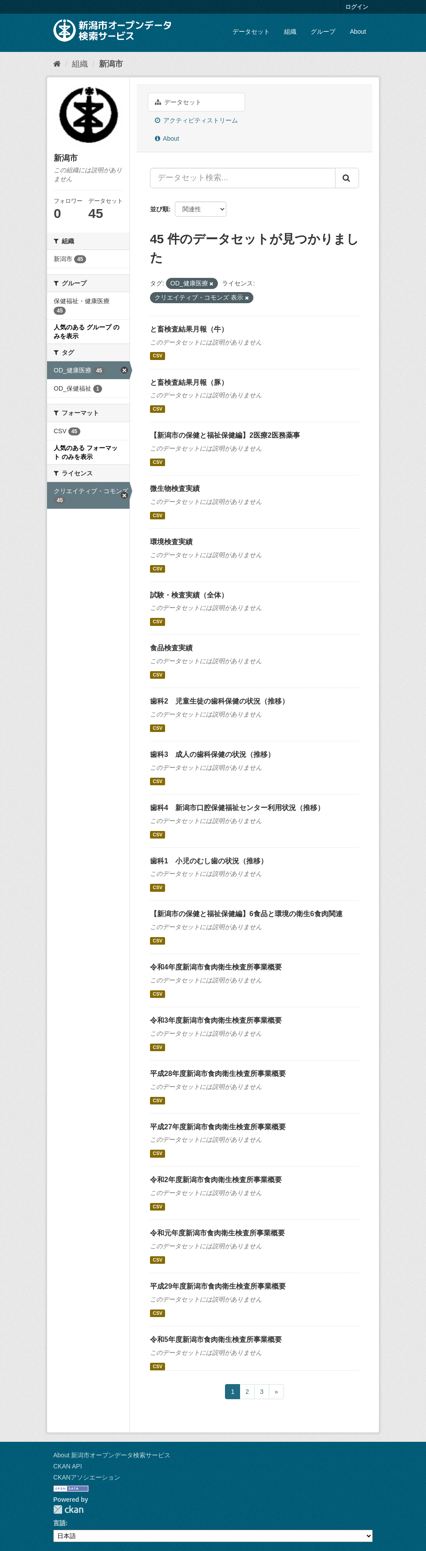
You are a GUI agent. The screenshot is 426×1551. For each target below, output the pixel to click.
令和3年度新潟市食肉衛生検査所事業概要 (216, 1020)
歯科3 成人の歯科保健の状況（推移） (212, 754)
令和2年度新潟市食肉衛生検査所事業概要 (216, 1179)
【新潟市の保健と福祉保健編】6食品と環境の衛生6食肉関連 (246, 914)
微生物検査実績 (175, 488)
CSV (157, 356)
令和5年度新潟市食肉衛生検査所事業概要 (216, 1339)
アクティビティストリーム (196, 120)
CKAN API (67, 1466)
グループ (323, 31)
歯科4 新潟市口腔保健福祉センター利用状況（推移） (237, 807)
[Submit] (347, 178)
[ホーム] (57, 63)
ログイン (356, 7)
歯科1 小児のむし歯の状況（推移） (209, 861)
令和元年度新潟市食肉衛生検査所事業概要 (217, 1233)
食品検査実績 (171, 648)
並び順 (159, 209)
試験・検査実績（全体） (189, 595)
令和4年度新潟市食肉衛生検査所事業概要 (216, 967)
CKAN (68, 1509)
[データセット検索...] (242, 178)
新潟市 (111, 63)
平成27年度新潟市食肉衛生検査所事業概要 (218, 1127)
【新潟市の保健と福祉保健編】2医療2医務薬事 (225, 435)
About (358, 31)
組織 (290, 31)
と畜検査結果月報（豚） (189, 382)
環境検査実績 (171, 542)
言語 (59, 1523)
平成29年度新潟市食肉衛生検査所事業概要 (218, 1286)
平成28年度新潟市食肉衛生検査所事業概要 (218, 1073)
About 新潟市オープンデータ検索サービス (111, 1455)
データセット (251, 31)
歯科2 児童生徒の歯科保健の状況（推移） (219, 701)
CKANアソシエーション (86, 1477)
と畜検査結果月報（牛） (189, 329)
